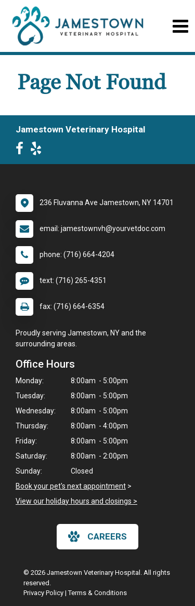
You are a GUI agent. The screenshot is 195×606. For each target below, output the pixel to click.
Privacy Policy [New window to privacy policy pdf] (43, 593)
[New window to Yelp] (38, 150)
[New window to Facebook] (22, 150)
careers (97, 536)
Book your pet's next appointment (71, 486)
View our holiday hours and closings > (76, 501)
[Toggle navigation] (180, 26)
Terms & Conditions (97, 593)
